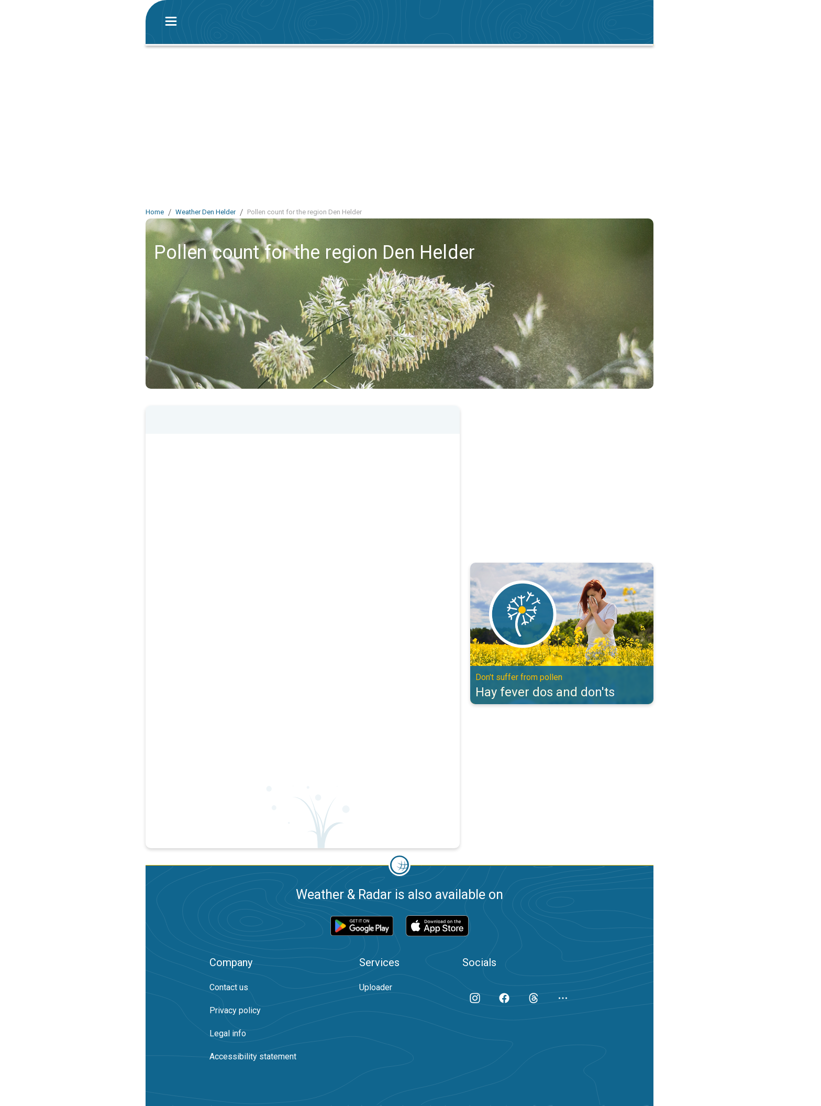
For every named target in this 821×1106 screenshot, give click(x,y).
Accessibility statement (252, 1056)
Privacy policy (235, 1010)
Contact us (228, 987)
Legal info (227, 1033)
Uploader (375, 987)
